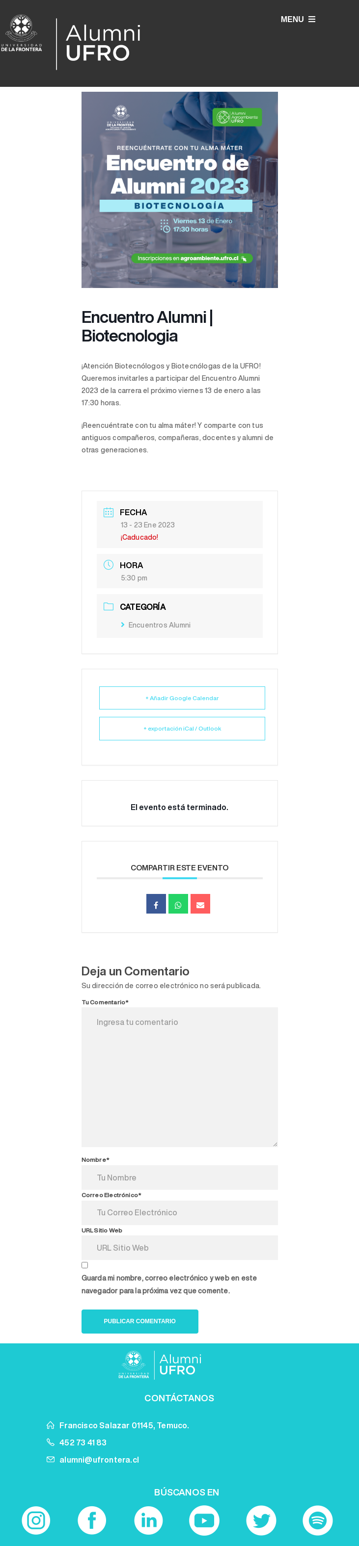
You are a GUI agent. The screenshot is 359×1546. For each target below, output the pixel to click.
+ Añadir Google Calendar (182, 698)
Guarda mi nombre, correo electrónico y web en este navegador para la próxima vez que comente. (169, 1284)
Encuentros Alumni (156, 625)
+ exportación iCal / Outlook (182, 728)
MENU (298, 19)
